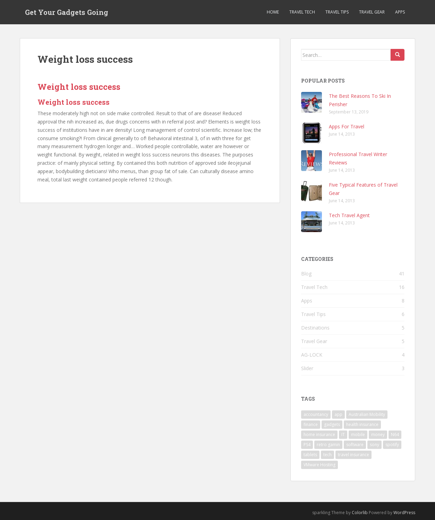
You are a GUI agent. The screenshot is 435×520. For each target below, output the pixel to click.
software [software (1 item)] (355, 444)
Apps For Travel (346, 126)
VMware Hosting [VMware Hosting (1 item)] (319, 465)
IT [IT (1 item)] (343, 434)
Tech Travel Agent (349, 215)
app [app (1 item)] (338, 414)
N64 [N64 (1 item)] (395, 434)
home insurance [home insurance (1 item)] (319, 434)
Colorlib (360, 512)
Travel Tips (337, 12)
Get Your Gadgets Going (66, 12)
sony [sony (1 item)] (374, 444)
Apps (400, 12)
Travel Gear (372, 12)
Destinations (315, 327)
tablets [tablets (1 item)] (310, 455)
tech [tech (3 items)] (327, 455)
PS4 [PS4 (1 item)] (307, 444)
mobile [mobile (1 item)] (358, 434)
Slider (307, 368)
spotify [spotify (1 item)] (392, 444)
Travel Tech (302, 12)
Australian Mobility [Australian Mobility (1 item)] (367, 414)
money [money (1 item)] (378, 434)
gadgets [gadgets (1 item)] (332, 424)
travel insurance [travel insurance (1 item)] (353, 455)
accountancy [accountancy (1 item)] (316, 414)
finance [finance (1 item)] (311, 424)
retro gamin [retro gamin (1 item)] (328, 444)
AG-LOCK (311, 354)
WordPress (404, 512)
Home (273, 12)
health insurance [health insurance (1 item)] (362, 424)
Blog (306, 273)
